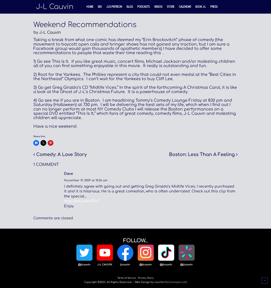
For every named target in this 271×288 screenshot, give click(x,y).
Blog (130, 6)
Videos (158, 6)
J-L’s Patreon (114, 6)
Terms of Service (126, 278)
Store (170, 6)
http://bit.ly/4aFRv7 (81, 201)
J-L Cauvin (50, 32)
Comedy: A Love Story (61, 154)
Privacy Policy (146, 278)
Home (89, 6)
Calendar (185, 6)
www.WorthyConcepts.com (170, 282)
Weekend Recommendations (84, 25)
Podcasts (143, 6)
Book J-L (200, 6)
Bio (100, 6)
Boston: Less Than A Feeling (202, 154)
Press (214, 6)
